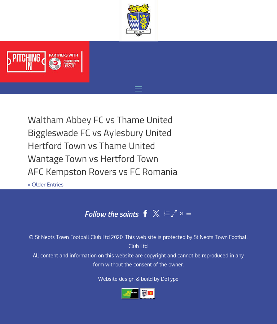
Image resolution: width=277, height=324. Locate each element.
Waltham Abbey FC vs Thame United (100, 120)
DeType (170, 279)
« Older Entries (45, 184)
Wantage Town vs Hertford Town (93, 159)
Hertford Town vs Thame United (91, 146)
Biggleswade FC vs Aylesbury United (100, 133)
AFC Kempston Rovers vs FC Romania (102, 172)
